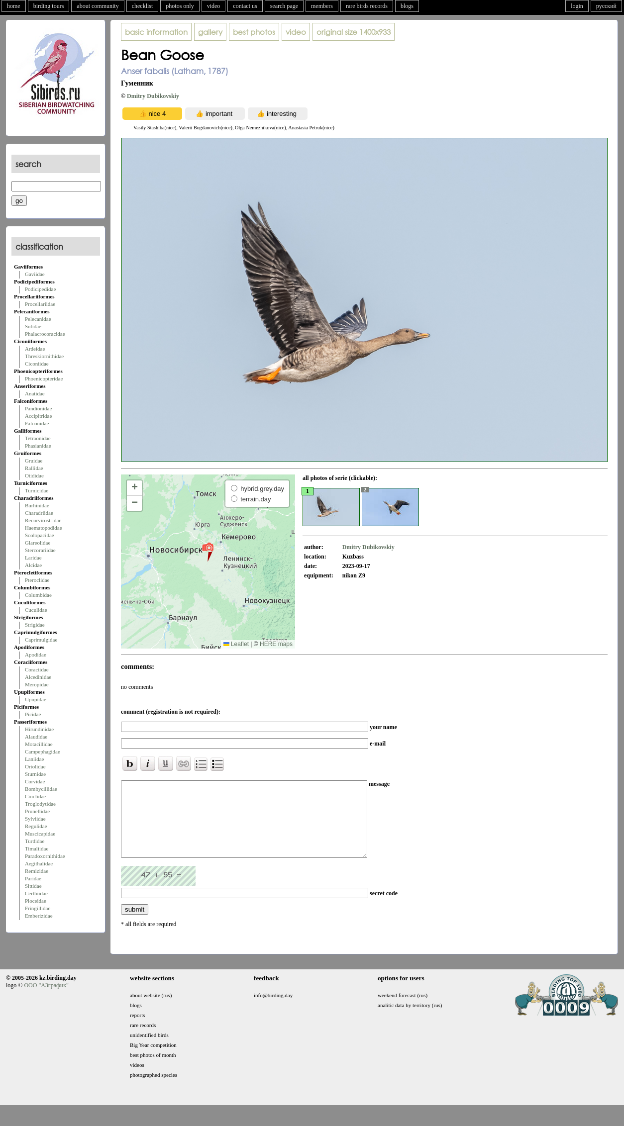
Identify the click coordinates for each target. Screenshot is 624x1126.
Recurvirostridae (43, 520)
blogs (407, 5)
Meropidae (37, 684)
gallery (210, 32)
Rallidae (34, 468)
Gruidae (33, 461)
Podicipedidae (40, 289)
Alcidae (33, 565)
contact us (245, 5)
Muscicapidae (40, 834)
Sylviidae (35, 819)
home (13, 5)
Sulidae (33, 326)
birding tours (48, 5)
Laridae (33, 558)
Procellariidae (40, 304)
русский (606, 5)
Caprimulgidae (41, 640)
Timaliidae (36, 848)
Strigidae (35, 625)
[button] (207, 552)
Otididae (34, 475)
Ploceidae (35, 901)
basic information (156, 32)
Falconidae (37, 423)
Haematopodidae (43, 528)
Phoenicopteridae (44, 378)
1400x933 (353, 32)
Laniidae (34, 759)
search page (284, 5)
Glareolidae (37, 543)
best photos (254, 32)
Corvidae (35, 781)
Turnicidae (36, 490)
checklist (142, 5)
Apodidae (35, 654)
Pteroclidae (37, 580)
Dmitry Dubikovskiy (153, 96)
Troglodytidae (40, 804)
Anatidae (35, 393)
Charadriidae (39, 513)
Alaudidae (36, 737)
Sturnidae (35, 774)
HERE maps (276, 644)
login (577, 5)
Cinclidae (35, 796)
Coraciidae (37, 669)
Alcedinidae (38, 677)
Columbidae (38, 595)
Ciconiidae (37, 364)
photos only (180, 5)
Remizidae (36, 871)
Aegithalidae (39, 863)
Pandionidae (38, 408)
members (322, 5)
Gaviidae (35, 274)
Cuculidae (36, 610)
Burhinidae (37, 505)
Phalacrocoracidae (45, 334)
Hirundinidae (39, 729)
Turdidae (34, 841)
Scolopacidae (39, 535)
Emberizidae (39, 916)
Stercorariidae (40, 550)
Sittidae (33, 886)
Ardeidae (35, 349)
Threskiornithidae (44, 356)
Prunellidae (37, 811)
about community (97, 5)
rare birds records (367, 5)
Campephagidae (42, 751)
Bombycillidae (41, 789)
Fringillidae (37, 908)
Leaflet (236, 644)
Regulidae (36, 826)
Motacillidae (39, 744)
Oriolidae (35, 766)
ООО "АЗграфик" (46, 1000)
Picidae (33, 714)
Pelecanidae (38, 319)
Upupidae (35, 699)
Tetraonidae (38, 438)
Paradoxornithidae (45, 856)
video (213, 5)
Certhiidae (36, 893)
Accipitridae (38, 416)
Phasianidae (38, 446)
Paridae (33, 878)
